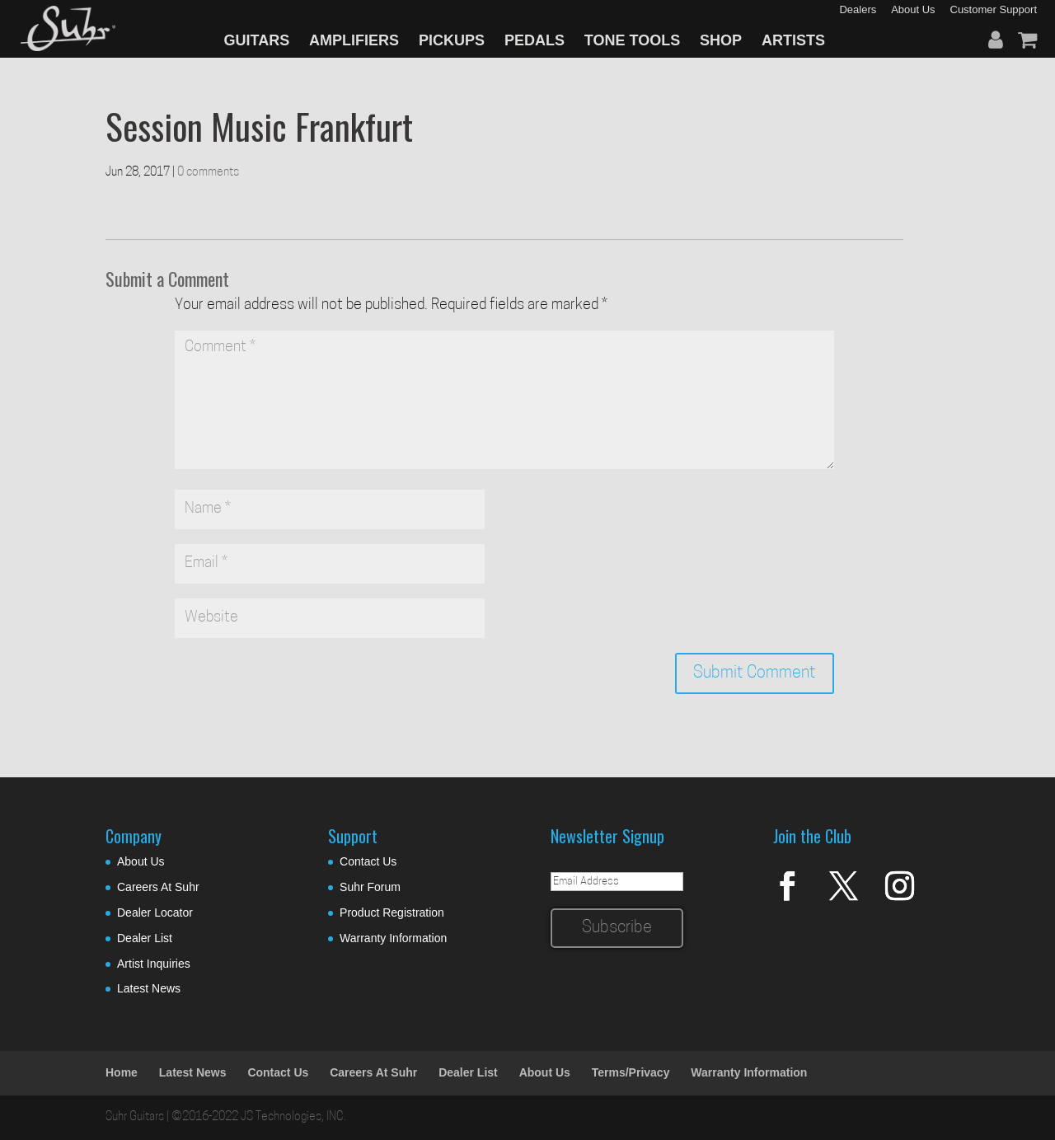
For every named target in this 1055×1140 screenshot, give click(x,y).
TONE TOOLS (632, 40)
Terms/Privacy (631, 1072)
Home (122, 1072)
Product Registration (392, 912)
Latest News (149, 988)
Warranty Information (393, 938)
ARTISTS (793, 40)
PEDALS (534, 40)
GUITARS (257, 40)
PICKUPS (452, 40)
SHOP (721, 40)
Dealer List (144, 938)
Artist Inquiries (153, 963)
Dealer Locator (155, 912)
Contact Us (368, 861)
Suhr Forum (370, 887)
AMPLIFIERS (354, 40)
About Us (141, 861)
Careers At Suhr (158, 887)
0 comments (208, 173)
